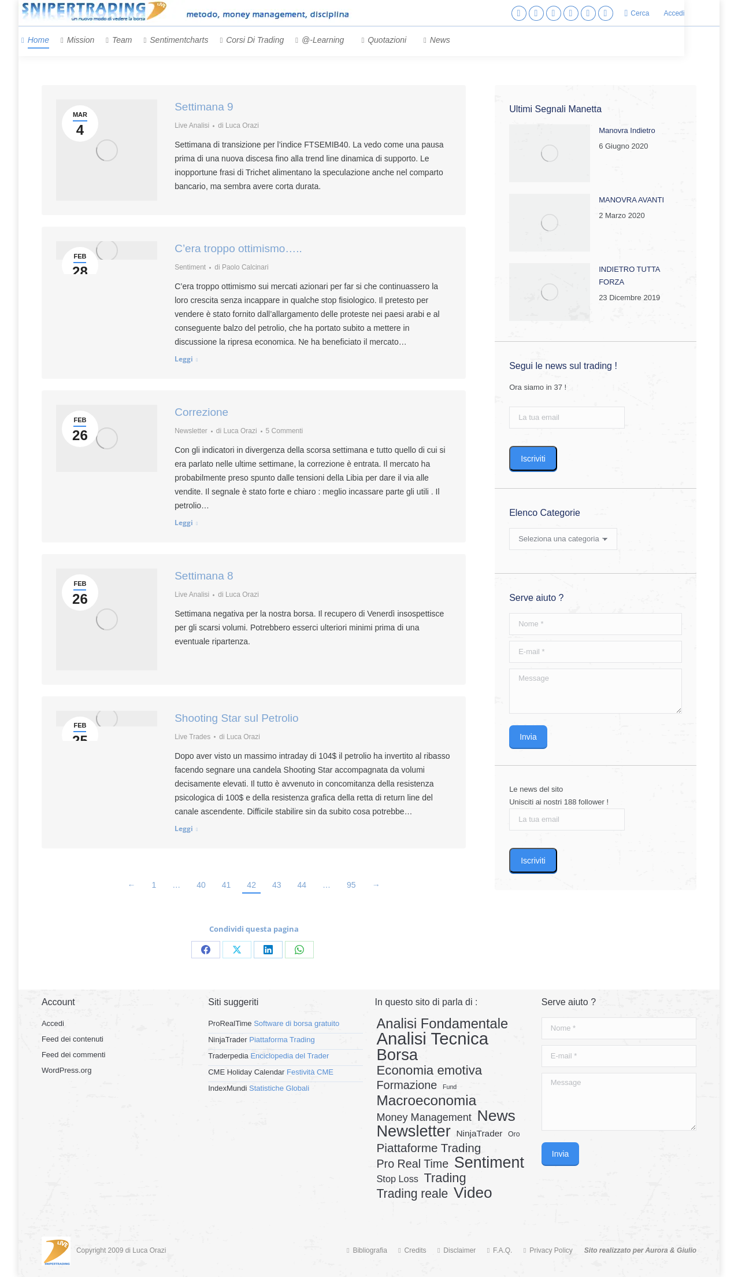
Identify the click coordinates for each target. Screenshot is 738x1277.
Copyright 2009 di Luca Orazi (121, 1250)
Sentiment (190, 267)
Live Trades (192, 737)
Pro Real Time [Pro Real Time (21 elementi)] (412, 1163)
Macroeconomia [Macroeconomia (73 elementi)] (426, 1100)
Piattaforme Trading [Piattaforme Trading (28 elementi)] (428, 1148)
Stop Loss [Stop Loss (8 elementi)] (397, 1178)
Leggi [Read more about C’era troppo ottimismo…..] (184, 359)
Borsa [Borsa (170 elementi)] (397, 1055)
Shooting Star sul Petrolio (236, 718)
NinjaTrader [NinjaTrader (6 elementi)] (479, 1133)
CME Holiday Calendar (246, 1072)
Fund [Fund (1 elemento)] (450, 1086)
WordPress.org (66, 1070)
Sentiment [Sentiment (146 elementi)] (489, 1162)
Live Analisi (192, 125)
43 (276, 885)
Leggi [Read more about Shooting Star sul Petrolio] (184, 828)
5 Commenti (284, 431)
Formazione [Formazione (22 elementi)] (406, 1085)
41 (226, 885)
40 (201, 885)
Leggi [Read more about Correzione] (184, 522)
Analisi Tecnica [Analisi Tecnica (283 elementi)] (432, 1038)
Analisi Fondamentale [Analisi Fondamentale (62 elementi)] (442, 1023)
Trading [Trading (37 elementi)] (445, 1178)
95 (351, 885)
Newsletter (191, 431)
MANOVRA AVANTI (631, 199)
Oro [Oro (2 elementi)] (514, 1134)
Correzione (201, 412)
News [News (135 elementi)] (496, 1115)
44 (302, 885)
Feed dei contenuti (72, 1039)
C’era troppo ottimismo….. (238, 248)
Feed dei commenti (74, 1054)
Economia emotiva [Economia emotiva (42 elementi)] (429, 1070)
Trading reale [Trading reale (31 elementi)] (412, 1193)
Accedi (673, 13)
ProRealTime (229, 1023)
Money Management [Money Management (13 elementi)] (423, 1117)
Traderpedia (228, 1055)
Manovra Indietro (627, 130)
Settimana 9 (204, 107)
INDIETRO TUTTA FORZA (629, 275)
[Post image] (549, 153)
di (238, 125)
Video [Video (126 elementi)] (473, 1192)
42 (251, 885)
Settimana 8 (204, 576)
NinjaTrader (227, 1039)
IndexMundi (227, 1088)
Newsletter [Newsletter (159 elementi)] (413, 1131)
